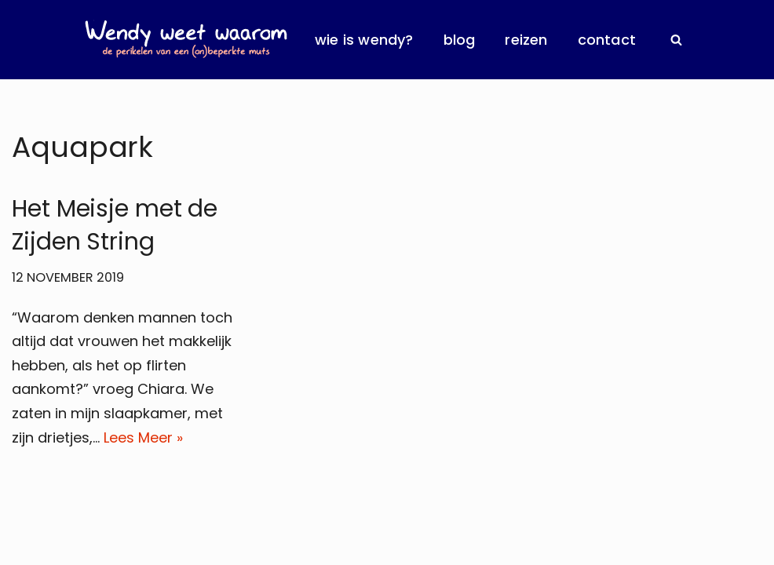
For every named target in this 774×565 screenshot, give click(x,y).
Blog (460, 39)
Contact (607, 39)
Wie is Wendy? (364, 39)
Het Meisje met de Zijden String (114, 225)
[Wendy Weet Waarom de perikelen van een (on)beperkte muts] (186, 39)
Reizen (526, 39)
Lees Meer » (143, 437)
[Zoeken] (676, 40)
